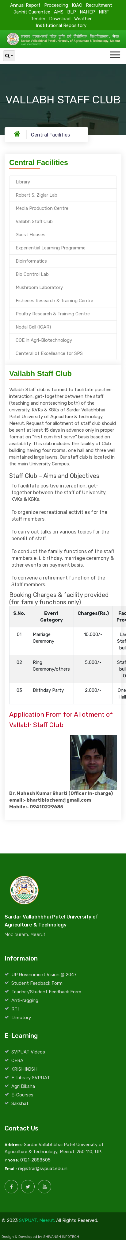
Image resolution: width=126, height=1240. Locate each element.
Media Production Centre (42, 208)
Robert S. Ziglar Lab (36, 195)
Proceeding (56, 5)
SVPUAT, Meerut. (37, 1220)
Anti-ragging (24, 1000)
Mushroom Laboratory (39, 287)
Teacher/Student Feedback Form (46, 992)
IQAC (77, 5)
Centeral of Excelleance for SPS (49, 353)
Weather (83, 18)
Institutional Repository (61, 25)
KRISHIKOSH (24, 1069)
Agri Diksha (23, 1086)
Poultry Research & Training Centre (53, 314)
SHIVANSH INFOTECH (61, 1236)
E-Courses (22, 1095)
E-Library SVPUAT (30, 1077)
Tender (38, 18)
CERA (17, 1060)
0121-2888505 (35, 1160)
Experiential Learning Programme (51, 248)
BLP (71, 11)
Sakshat (20, 1103)
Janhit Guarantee (31, 11)
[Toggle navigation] (115, 55)
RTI (15, 1009)
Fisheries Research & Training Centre (54, 300)
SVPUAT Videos (28, 1052)
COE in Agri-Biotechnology (44, 340)
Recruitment (99, 5)
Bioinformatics (31, 261)
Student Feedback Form (37, 983)
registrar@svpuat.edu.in (42, 1168)
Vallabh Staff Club (34, 221)
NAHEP (87, 11)
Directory (21, 1017)
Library (23, 182)
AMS (58, 11)
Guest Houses (30, 234)
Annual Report (25, 5)
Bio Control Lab (32, 274)
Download (60, 18)
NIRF (104, 11)
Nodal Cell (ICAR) (33, 327)
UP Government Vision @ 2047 (44, 974)
